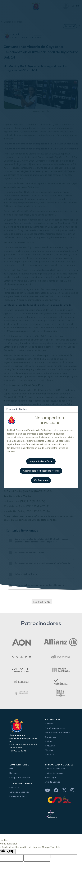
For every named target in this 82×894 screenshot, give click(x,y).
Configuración (41, 480)
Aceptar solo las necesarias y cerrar (41, 470)
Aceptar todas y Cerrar (41, 461)
